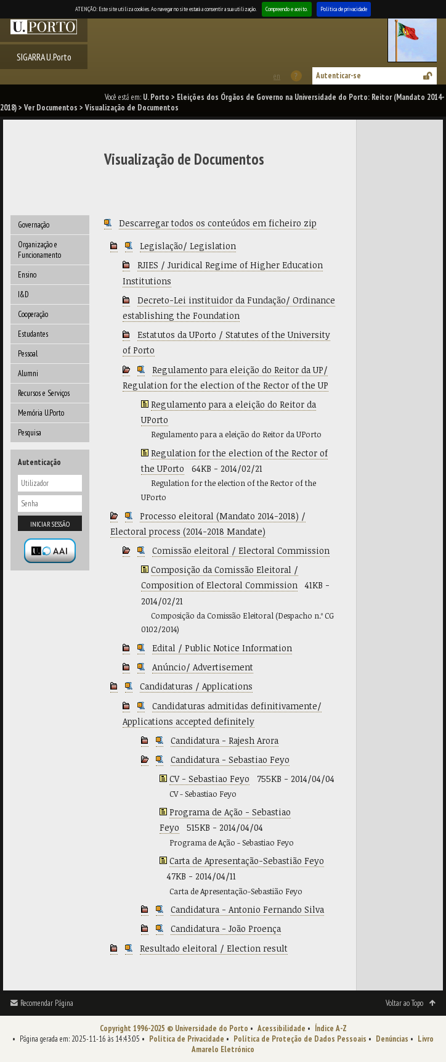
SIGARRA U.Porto (44, 57)
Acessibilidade (281, 1028)
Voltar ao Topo (404, 1003)
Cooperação (33, 314)
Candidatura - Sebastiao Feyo (230, 759)
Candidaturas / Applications (196, 686)
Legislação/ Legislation (188, 246)
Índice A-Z (331, 1028)
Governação (33, 225)
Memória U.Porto (41, 413)
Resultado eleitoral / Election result (214, 948)
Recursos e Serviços (44, 393)
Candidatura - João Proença (226, 928)
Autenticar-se (338, 75)
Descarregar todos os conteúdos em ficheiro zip (218, 223)
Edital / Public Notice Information (222, 648)
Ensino (27, 275)
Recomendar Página (46, 1003)
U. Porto (156, 97)
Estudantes (33, 334)
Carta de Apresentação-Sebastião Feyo (246, 860)
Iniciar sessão (50, 524)
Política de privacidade (343, 9)
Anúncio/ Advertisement (202, 667)
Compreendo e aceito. (287, 9)
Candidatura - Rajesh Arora (224, 740)
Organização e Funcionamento (39, 249)
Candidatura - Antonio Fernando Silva (247, 909)
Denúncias (392, 1039)
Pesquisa (29, 432)
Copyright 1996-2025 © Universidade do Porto (174, 1028)
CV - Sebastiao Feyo (209, 778)
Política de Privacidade (186, 1039)
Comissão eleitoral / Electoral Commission (241, 550)
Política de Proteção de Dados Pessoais (300, 1039)
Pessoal (28, 353)
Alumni (28, 373)
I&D (23, 294)
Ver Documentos (51, 107)
